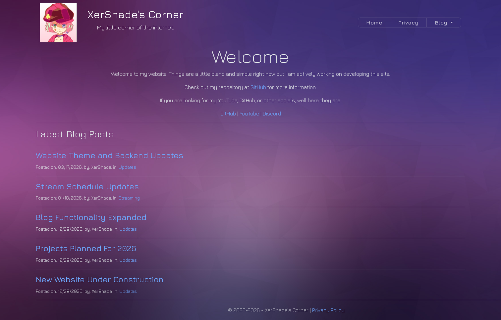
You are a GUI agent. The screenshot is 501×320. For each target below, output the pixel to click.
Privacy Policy (328, 310)
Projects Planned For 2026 (86, 248)
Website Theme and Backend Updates (109, 155)
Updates (127, 167)
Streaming (129, 198)
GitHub (258, 87)
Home (374, 22)
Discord (272, 113)
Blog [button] (442, 22)
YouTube (249, 113)
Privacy (408, 22)
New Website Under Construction (100, 279)
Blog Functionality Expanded (91, 217)
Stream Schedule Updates (87, 186)
